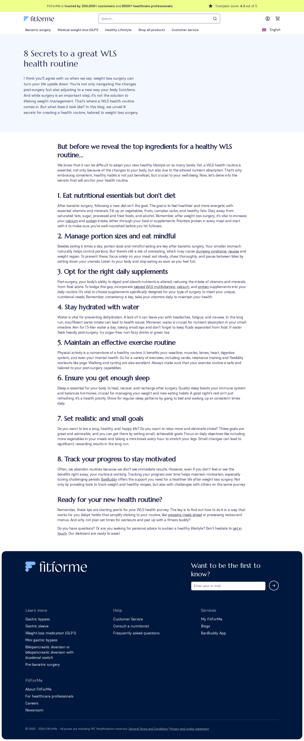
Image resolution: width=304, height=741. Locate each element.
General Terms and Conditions (148, 729)
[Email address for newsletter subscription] (228, 586)
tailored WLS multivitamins (155, 286)
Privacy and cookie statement (189, 729)
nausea (63, 256)
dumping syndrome (212, 251)
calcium (72, 220)
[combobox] (159, 18)
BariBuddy (109, 479)
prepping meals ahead (186, 514)
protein (92, 220)
